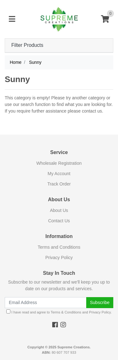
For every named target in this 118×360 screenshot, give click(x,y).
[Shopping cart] (105, 19)
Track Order (58, 183)
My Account (59, 173)
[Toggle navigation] (12, 19)
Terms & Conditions (66, 312)
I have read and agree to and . (59, 311)
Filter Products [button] (27, 45)
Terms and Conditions (59, 247)
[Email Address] (46, 302)
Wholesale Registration (59, 163)
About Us (59, 210)
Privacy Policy (59, 257)
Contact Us (59, 220)
